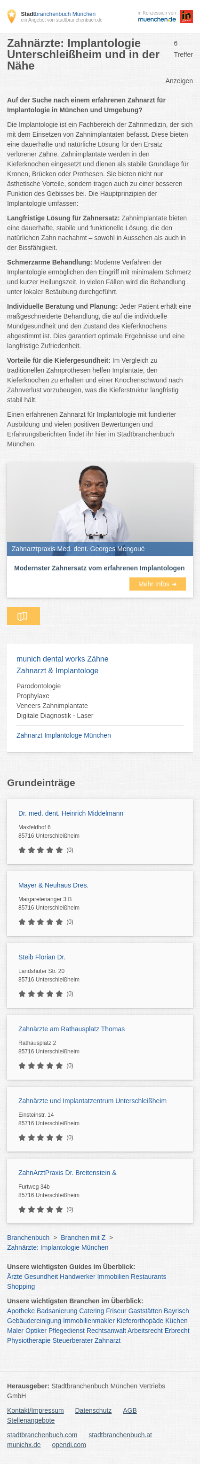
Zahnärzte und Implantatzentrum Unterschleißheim (92, 1101)
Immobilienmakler (89, 1320)
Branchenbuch (28, 1237)
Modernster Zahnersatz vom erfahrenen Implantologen (99, 568)
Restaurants (148, 1276)
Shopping (21, 1286)
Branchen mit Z (83, 1237)
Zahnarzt (107, 1340)
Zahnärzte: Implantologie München (58, 1247)
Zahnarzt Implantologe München (63, 735)
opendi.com (69, 1444)
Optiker (36, 1330)
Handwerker (77, 1276)
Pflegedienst (66, 1330)
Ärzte (15, 1276)
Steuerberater (73, 1340)
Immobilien (113, 1276)
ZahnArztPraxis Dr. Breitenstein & (67, 1172)
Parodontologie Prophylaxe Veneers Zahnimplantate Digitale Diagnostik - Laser (54, 700)
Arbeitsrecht (145, 1330)
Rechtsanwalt (106, 1330)
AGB (130, 1410)
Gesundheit (41, 1276)
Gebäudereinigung (34, 1320)
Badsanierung (57, 1311)
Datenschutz (93, 1410)
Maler (15, 1330)
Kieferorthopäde (140, 1320)
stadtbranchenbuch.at (120, 1435)
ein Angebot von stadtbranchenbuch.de (61, 20)
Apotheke (21, 1311)
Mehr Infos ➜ (157, 584)
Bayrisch (176, 1311)
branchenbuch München (58, 14)
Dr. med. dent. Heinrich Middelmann (70, 813)
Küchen (176, 1320)
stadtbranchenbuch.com (42, 1435)
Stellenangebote (31, 1420)
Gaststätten (145, 1311)
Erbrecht (177, 1330)
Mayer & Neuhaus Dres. (53, 885)
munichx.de (24, 1444)
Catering (91, 1311)
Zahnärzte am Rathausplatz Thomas (71, 1029)
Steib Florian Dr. (41, 957)
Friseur (116, 1311)
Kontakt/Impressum (35, 1410)
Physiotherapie (29, 1340)
